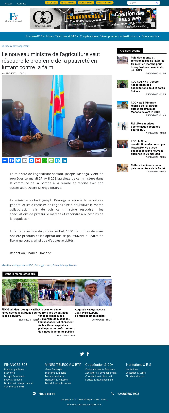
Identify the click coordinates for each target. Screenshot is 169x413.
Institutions (132, 369)
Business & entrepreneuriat (18, 383)
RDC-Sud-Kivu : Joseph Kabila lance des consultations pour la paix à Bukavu (20, 312)
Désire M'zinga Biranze (65, 265)
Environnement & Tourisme (100, 369)
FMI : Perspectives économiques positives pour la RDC (145, 126)
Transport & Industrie (56, 379)
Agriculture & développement (101, 372)
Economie (9, 372)
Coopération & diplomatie (99, 376)
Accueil (8, 3)
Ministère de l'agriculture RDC (17, 265)
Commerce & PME (14, 386)
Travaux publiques (54, 376)
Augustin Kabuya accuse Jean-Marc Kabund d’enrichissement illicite (90, 312)
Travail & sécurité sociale (58, 383)
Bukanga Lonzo (42, 265)
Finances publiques (14, 369)
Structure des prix (135, 376)
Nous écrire (44, 394)
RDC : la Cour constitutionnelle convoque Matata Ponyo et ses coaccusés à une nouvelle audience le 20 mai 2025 (148, 147)
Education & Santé (136, 372)
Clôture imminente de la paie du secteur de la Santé (148, 167)
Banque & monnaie (14, 376)
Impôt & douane (13, 379)
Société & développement (15, 45)
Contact (21, 3)
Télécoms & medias (55, 372)
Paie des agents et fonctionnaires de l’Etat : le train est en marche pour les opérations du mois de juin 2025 (147, 64)
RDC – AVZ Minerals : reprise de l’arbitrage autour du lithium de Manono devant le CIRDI (145, 107)
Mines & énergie (53, 369)
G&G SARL (96, 404)
